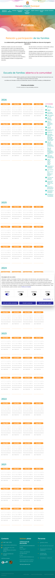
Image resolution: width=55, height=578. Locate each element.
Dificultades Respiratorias (50, 113)
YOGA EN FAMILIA (49, 128)
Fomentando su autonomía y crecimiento (50, 167)
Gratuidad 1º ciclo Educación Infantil (27, 12)
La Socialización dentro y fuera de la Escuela (50, 187)
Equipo (32, 10)
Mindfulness (49, 132)
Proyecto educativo (4, 11)
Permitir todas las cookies (45, 303)
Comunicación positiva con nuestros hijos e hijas (50, 183)
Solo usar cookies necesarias (10, 303)
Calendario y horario (20, 11)
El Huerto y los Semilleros (50, 130)
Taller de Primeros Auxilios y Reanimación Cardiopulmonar (50, 144)
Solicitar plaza (41, 11)
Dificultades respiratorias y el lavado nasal (50, 156)
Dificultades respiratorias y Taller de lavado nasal (50, 136)
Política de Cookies (26, 286)
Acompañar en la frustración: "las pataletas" (50, 195)
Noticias (46, 10)
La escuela (9, 11)
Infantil (27, 6)
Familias (37, 10)
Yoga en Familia (49, 110)
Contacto (51, 10)
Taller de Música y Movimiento (49, 118)
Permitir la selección (27, 303)
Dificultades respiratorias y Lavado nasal (50, 139)
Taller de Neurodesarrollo (50, 107)
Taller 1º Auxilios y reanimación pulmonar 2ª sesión (49, 123)
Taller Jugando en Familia (50, 116)
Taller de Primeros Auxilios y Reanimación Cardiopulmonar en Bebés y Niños (50, 151)
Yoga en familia (49, 160)
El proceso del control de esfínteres (50, 178)
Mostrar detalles (47, 299)
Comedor (14, 10)
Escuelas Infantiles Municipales (47, 1)
